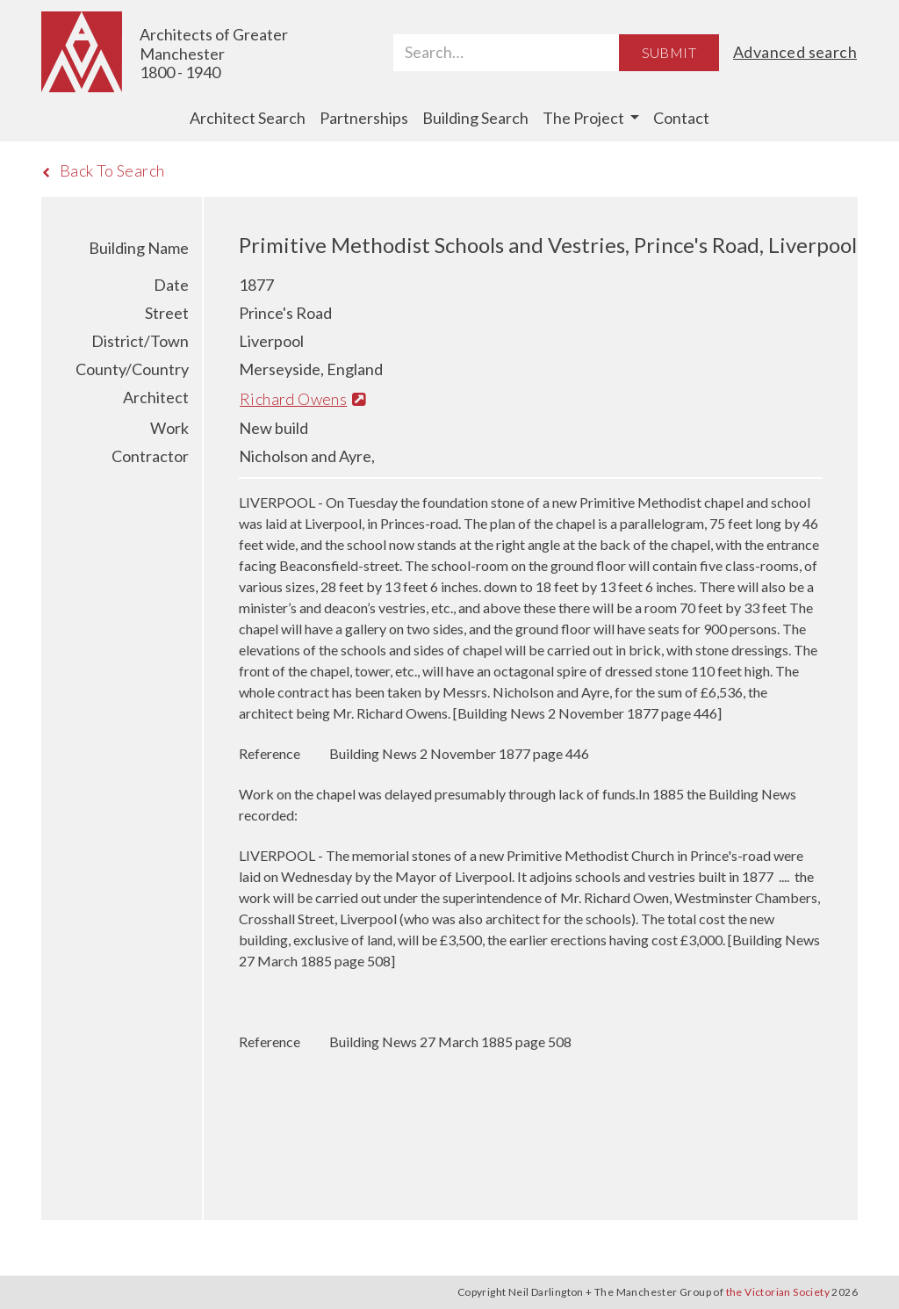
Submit (669, 52)
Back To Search (103, 170)
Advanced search (795, 51)
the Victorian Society (778, 1291)
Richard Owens (302, 399)
